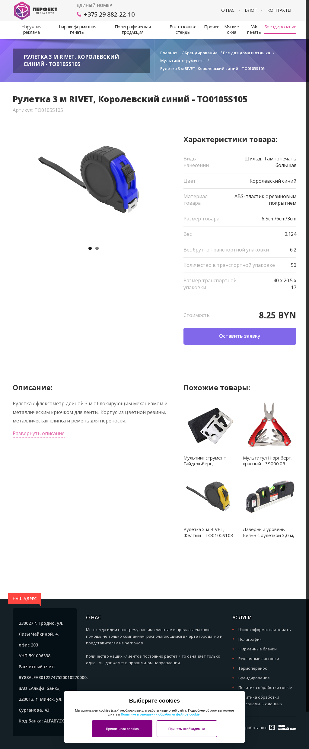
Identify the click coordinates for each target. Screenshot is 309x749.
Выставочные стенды (183, 29)
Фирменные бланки (257, 649)
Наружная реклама (31, 29)
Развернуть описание (39, 433)
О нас (227, 10)
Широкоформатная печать (76, 29)
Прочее (211, 27)
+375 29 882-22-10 (109, 14)
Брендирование (280, 27)
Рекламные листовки (258, 658)
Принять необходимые (186, 729)
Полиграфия (250, 639)
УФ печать (254, 29)
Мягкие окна (231, 29)
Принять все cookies (122, 729)
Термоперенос (252, 668)
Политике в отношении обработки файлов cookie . (160, 714)
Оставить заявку (239, 336)
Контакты (279, 10)
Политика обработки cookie (265, 687)
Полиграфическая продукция (133, 29)
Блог (250, 10)
